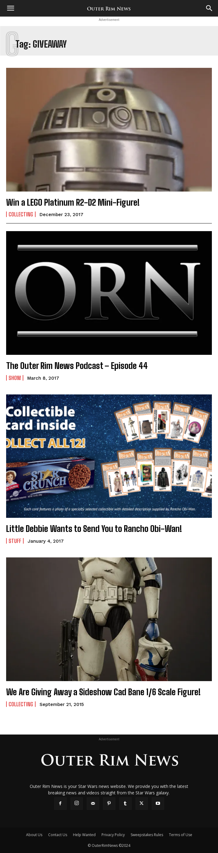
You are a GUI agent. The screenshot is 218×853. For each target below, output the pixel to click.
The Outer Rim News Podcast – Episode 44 (77, 365)
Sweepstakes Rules (147, 834)
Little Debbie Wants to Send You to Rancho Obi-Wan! (94, 528)
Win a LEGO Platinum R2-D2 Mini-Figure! (73, 202)
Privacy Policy (113, 834)
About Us (34, 834)
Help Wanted (84, 834)
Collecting (21, 214)
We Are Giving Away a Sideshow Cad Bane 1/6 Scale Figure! (103, 692)
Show (15, 378)
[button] (10, 8)
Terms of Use (180, 834)
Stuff (15, 541)
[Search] (209, 8)
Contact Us (57, 834)
